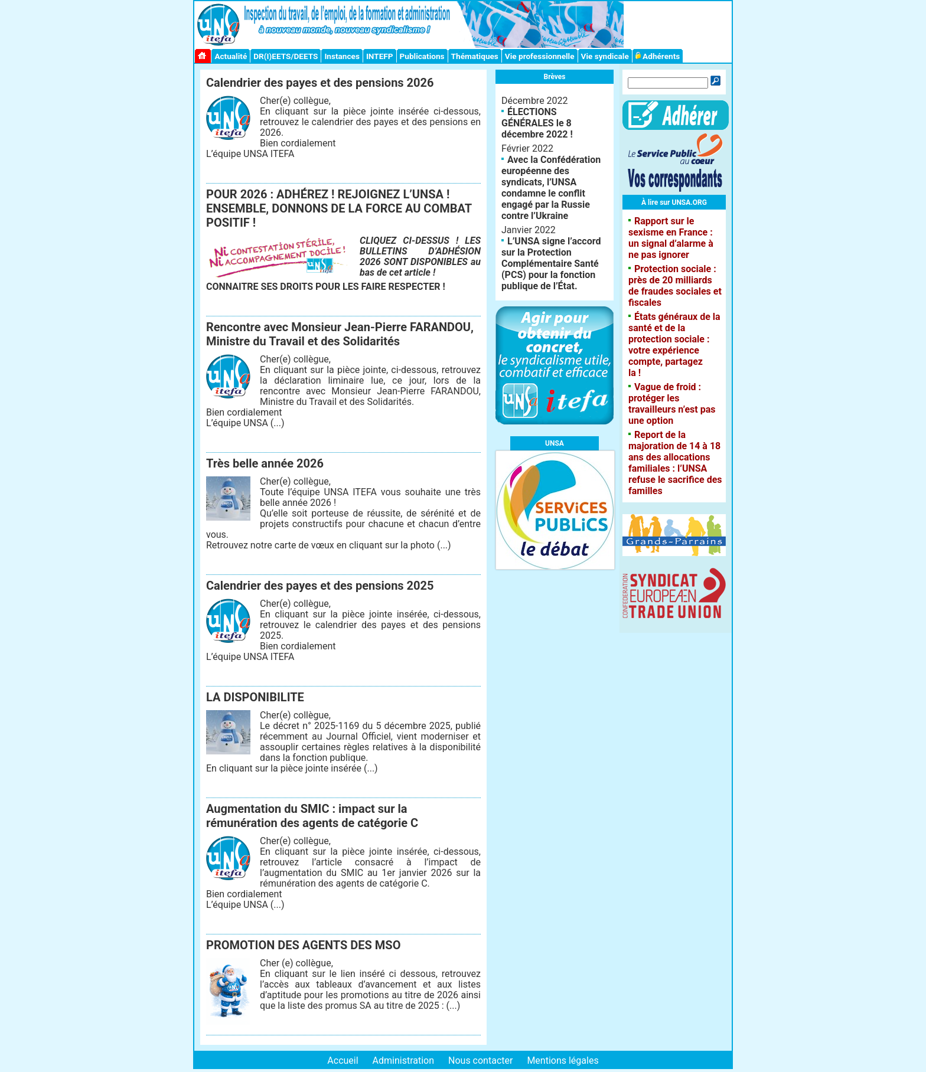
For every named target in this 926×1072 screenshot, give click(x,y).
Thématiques (474, 56)
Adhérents (657, 56)
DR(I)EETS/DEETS (285, 56)
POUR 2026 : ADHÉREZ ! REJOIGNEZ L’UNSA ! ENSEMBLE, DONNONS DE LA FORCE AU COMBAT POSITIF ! (339, 208)
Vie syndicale (605, 56)
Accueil (342, 1060)
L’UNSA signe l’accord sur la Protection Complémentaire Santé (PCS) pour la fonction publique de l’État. (551, 264)
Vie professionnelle (540, 56)
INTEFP (379, 56)
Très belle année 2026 (265, 463)
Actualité (230, 56)
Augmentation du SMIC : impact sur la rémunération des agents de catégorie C (312, 816)
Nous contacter (480, 1060)
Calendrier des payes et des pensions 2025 (319, 586)
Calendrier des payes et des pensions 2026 (319, 83)
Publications (422, 56)
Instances (341, 56)
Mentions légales (562, 1060)
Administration (404, 1060)
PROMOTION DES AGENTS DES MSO (303, 945)
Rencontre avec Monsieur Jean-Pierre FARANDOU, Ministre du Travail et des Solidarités (340, 334)
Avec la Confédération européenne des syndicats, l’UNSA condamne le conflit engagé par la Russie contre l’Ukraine (551, 187)
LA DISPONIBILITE (255, 697)
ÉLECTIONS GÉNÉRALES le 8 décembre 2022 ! (537, 123)
